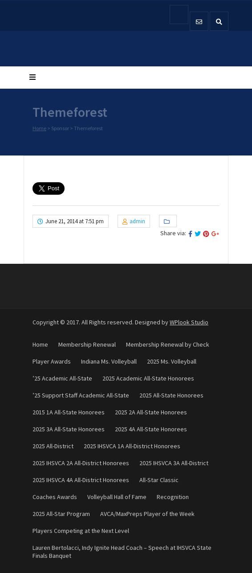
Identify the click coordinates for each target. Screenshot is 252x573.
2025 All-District (53, 446)
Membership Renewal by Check (167, 344)
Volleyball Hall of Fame (116, 497)
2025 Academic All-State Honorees (148, 378)
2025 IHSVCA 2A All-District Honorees (81, 463)
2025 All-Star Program (61, 514)
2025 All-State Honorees (171, 395)
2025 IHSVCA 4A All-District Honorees (81, 480)
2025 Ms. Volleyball (171, 361)
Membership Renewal (87, 344)
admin (137, 221)
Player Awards (52, 361)
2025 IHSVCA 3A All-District (173, 463)
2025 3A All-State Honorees (69, 429)
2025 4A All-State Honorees (151, 429)
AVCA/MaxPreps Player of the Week (147, 514)
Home (39, 128)
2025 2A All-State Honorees (151, 412)
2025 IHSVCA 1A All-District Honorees (132, 446)
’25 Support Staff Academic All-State (81, 395)
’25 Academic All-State (62, 378)
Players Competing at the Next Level (81, 531)
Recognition (173, 497)
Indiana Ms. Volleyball (109, 361)
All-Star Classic (159, 480)
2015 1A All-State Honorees (69, 412)
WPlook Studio (189, 322)
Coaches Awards (55, 497)
